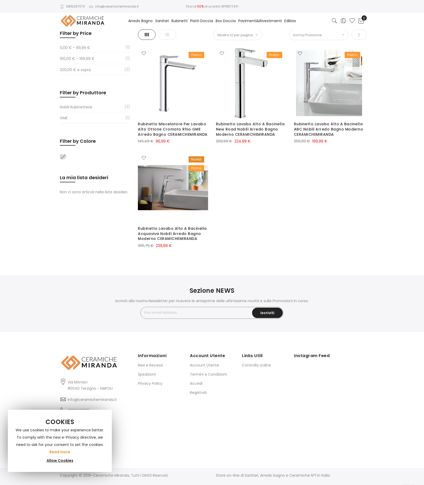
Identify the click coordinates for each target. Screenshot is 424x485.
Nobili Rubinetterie (76, 107)
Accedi (196, 383)
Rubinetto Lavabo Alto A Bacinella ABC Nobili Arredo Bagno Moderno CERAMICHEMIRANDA (328, 129)
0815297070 (72, 6)
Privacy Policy (150, 383)
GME (64, 118)
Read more (59, 452)
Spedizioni (147, 374)
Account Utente (204, 365)
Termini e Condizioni (208, 374)
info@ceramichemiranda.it (114, 6)
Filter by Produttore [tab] (83, 92)
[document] (60, 441)
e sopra (75, 69)
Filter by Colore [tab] (78, 141)
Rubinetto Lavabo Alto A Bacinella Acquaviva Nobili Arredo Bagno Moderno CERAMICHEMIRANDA (172, 233)
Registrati (198, 392)
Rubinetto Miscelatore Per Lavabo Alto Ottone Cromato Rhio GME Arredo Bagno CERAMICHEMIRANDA (173, 129)
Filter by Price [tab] (76, 33)
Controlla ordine (256, 365)
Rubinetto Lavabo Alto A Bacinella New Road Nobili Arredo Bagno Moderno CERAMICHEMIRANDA (250, 129)
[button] (144, 53)
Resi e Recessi (150, 365)
